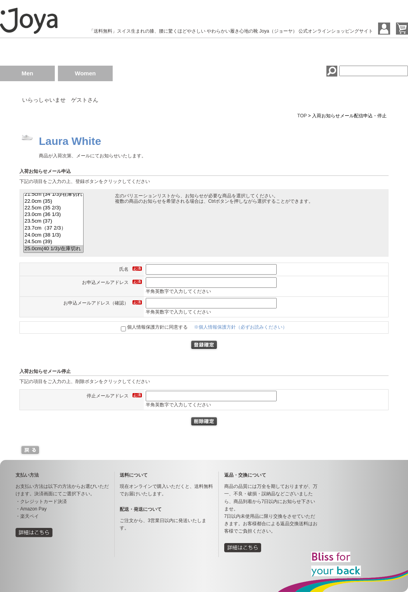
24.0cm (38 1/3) (53, 235)
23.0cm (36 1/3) (53, 214)
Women (85, 73)
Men (27, 73)
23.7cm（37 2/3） (53, 228)
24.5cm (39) (53, 242)
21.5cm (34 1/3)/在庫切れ (53, 194)
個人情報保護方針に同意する (154, 327)
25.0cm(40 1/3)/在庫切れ (53, 248)
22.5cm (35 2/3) (53, 208)
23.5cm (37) (53, 221)
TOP (302, 115)
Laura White (70, 141)
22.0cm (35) (53, 201)
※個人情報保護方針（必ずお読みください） (240, 327)
